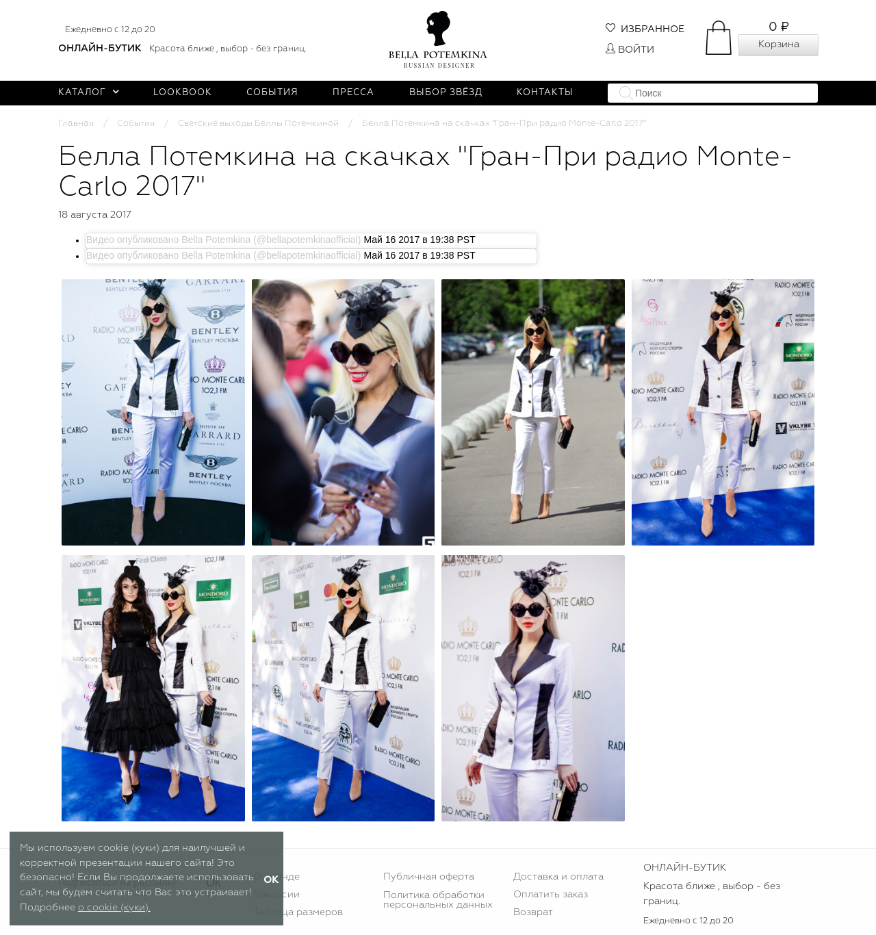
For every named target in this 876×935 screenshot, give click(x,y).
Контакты (545, 92)
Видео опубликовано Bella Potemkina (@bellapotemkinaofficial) (223, 239)
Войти (630, 50)
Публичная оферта (428, 877)
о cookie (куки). (114, 907)
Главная (76, 123)
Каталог (88, 92)
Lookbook (182, 92)
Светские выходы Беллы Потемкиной (258, 123)
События (272, 92)
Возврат (533, 912)
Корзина (778, 44)
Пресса (353, 92)
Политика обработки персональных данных (438, 900)
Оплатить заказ (550, 894)
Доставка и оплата (558, 877)
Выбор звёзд (445, 92)
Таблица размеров (298, 912)
